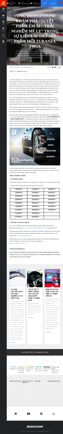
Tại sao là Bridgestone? (52, 384)
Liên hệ (36, 399)
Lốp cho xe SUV (13, 389)
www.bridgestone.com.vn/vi (19, 243)
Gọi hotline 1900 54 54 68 (53, 3)
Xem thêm (12, 342)
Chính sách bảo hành (39, 388)
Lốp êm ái (12, 384)
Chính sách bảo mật (39, 390)
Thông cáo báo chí (51, 387)
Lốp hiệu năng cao (13, 392)
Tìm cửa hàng (45, 3)
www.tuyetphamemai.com (24, 235)
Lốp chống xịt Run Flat (14, 395)
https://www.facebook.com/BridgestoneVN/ (33, 228)
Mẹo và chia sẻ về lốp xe (40, 393)
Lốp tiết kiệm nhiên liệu (15, 387)
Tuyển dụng (50, 389)
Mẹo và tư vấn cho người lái (41, 396)
